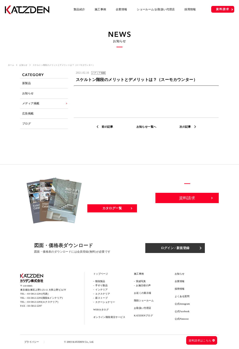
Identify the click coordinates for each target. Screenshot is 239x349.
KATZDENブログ (143, 315)
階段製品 (100, 281)
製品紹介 (79, 9)
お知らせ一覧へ (146, 126)
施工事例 (100, 9)
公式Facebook (182, 311)
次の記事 (185, 126)
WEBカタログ (101, 309)
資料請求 (222, 9)
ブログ (26, 123)
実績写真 (141, 281)
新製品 (26, 83)
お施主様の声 (143, 285)
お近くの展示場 (142, 293)
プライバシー (31, 342)
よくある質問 (182, 296)
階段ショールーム (144, 300)
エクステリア (102, 293)
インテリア (101, 289)
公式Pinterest (182, 319)
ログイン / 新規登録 (175, 248)
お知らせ (23, 65)
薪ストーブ (101, 298)
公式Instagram (182, 303)
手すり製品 (101, 285)
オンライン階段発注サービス (109, 317)
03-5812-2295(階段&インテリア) (45, 298)
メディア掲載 (30, 103)
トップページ (100, 273)
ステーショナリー (105, 302)
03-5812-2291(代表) (37, 293)
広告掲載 (28, 113)
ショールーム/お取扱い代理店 (156, 9)
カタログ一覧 (112, 208)
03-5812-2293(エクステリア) (42, 302)
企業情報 (121, 9)
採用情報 (190, 9)
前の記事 (107, 126)
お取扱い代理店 (142, 308)
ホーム (11, 65)
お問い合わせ (187, 211)
